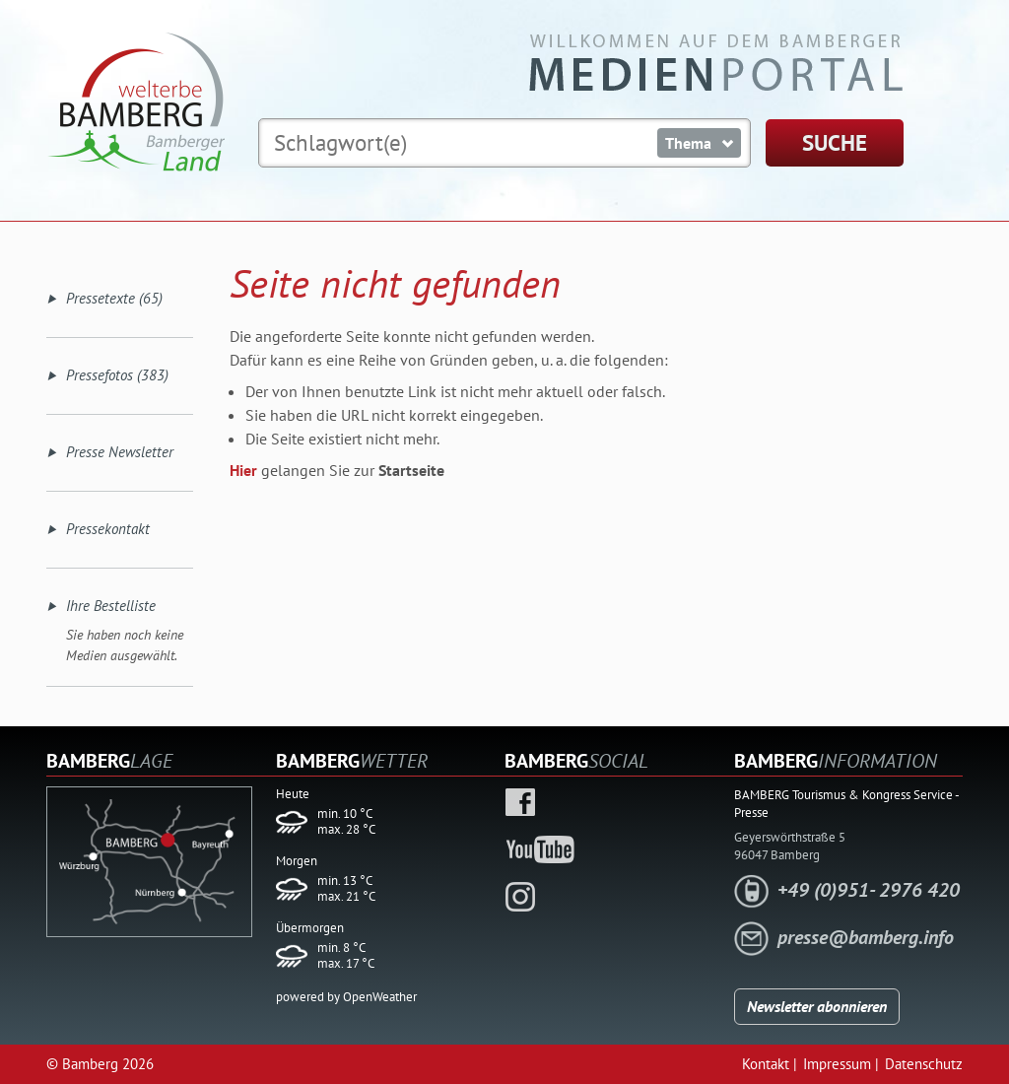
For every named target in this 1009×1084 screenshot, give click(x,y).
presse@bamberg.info (865, 937)
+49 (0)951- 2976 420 (868, 890)
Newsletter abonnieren (817, 1006)
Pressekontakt (108, 528)
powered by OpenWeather (346, 996)
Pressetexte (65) (114, 298)
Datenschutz (924, 1063)
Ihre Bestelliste (111, 605)
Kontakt (765, 1063)
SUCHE (834, 142)
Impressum (837, 1063)
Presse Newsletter (119, 451)
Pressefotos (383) (117, 375)
